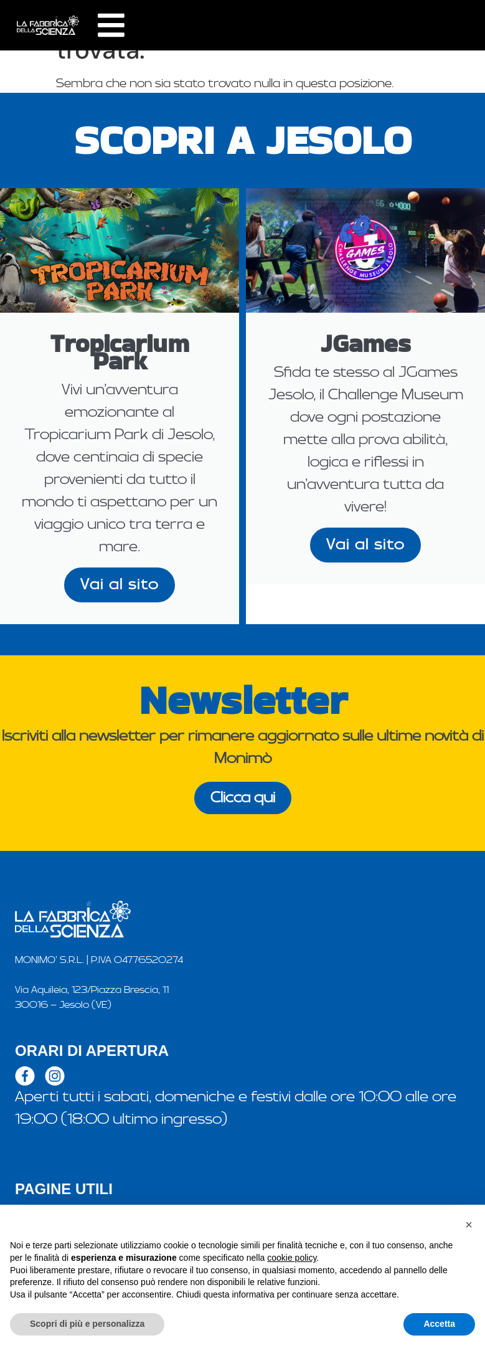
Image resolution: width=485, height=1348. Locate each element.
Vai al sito (119, 585)
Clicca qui (242, 798)
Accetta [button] (439, 1324)
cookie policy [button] (291, 1258)
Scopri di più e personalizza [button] (87, 1324)
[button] (469, 1225)
